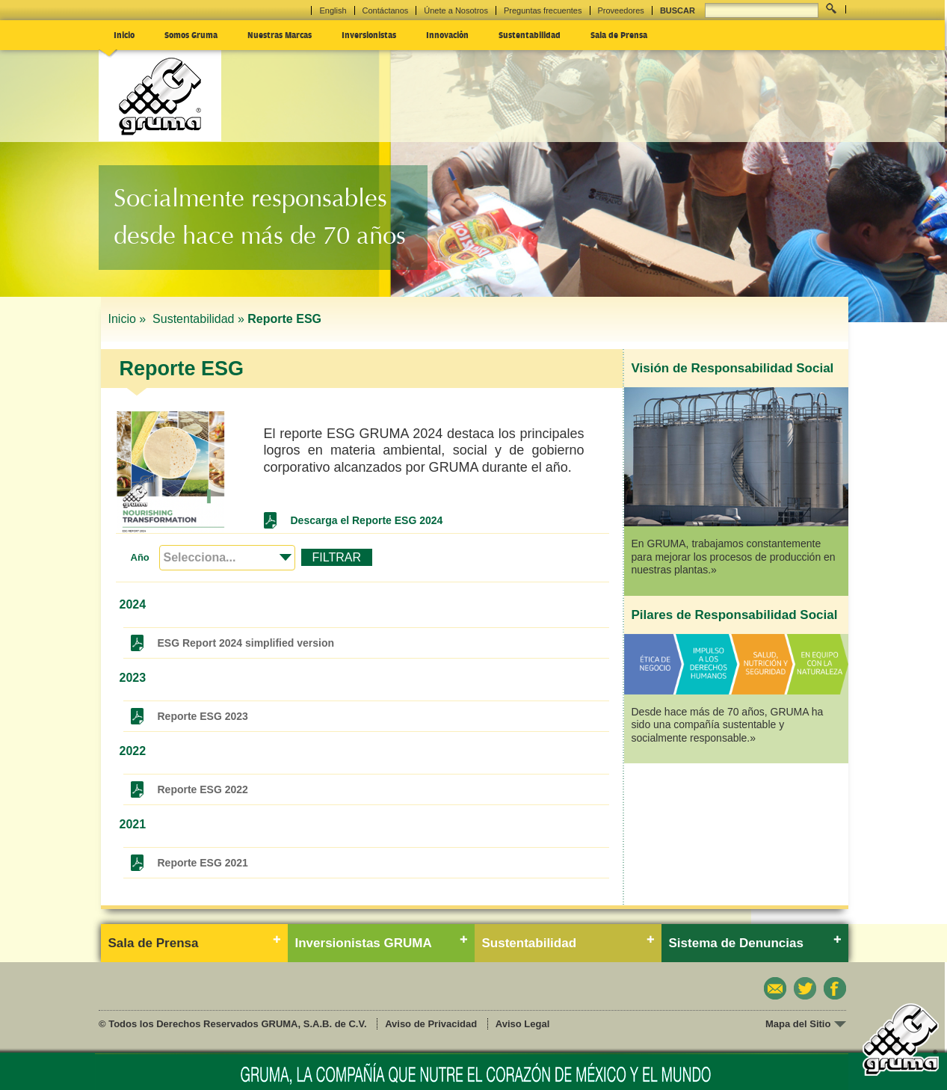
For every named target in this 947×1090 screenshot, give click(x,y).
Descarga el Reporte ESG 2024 (367, 520)
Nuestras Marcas (279, 34)
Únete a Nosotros (456, 10)
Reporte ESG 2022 (203, 789)
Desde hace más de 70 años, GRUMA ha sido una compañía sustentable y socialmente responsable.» (728, 725)
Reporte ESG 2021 (203, 863)
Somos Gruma (191, 34)
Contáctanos (386, 10)
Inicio (124, 34)
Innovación (447, 34)
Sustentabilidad (530, 34)
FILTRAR (336, 557)
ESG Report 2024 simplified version (246, 643)
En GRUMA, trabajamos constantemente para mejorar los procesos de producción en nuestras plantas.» (734, 557)
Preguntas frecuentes (543, 10)
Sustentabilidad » (198, 318)
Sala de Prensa (618, 34)
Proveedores (621, 10)
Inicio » (128, 318)
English (332, 10)
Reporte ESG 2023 (203, 716)
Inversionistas (369, 34)
